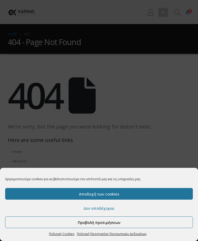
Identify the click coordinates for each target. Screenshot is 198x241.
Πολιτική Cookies (61, 234)
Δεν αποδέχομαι (99, 208)
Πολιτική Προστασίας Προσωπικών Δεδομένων (111, 234)
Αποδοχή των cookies (99, 194)
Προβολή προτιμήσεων (99, 222)
